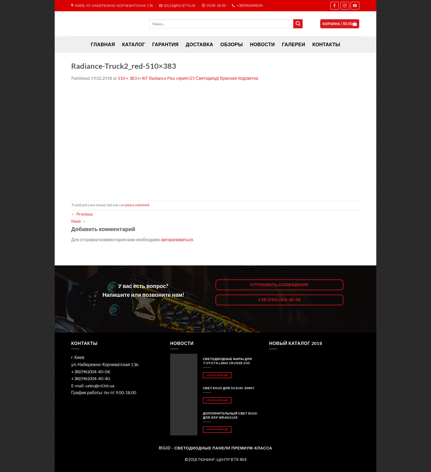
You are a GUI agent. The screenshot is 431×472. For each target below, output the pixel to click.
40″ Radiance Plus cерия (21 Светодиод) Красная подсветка (200, 78)
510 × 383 (127, 78)
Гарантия (165, 44)
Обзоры (231, 44)
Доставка (199, 44)
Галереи (293, 44)
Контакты (326, 44)
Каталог (133, 44)
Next (78, 221)
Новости (262, 44)
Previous (82, 213)
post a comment (137, 205)
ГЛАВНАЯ (103, 44)
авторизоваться (177, 239)
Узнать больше (217, 375)
